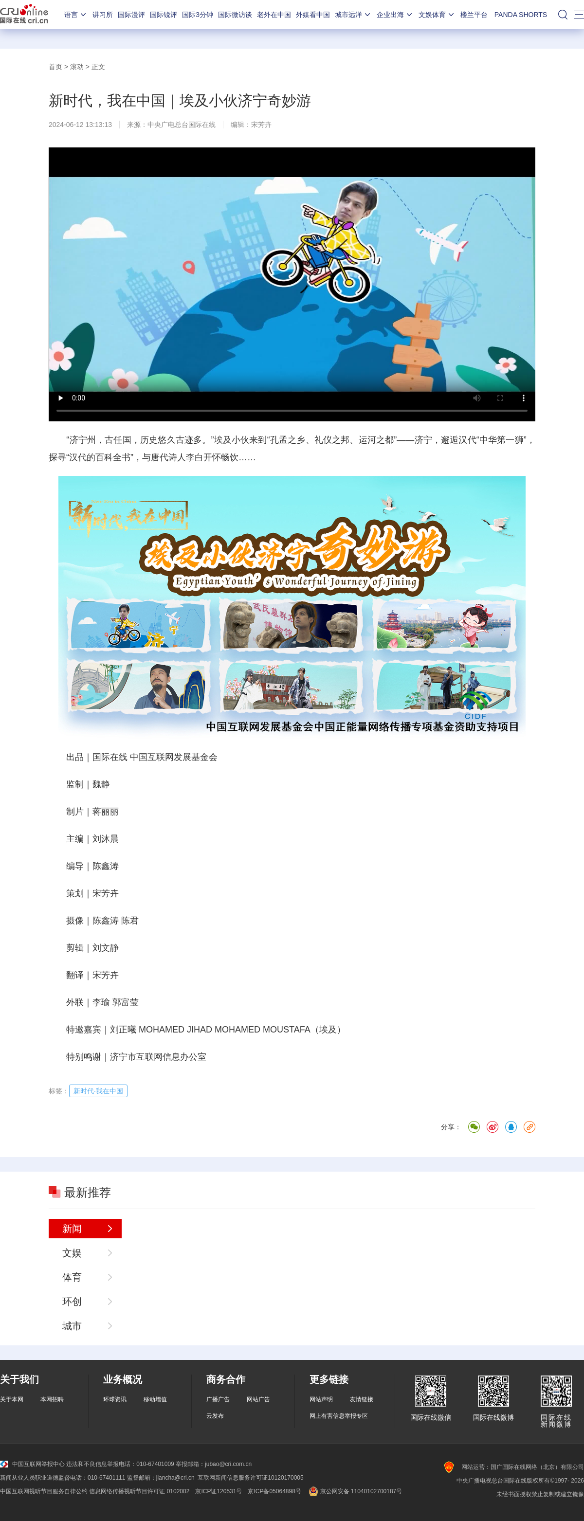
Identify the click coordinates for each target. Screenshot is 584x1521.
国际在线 (24, 14)
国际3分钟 (197, 14)
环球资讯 (115, 1399)
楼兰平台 (474, 14)
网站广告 (258, 1399)
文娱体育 (437, 14)
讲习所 (102, 14)
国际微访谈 (235, 14)
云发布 (215, 1415)
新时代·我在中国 (98, 1091)
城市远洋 (353, 14)
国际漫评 (131, 14)
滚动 (77, 67)
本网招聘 (52, 1399)
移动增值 (155, 1399)
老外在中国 (274, 14)
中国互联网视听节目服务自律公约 (44, 1491)
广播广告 (218, 1399)
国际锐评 (163, 14)
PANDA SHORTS (520, 14)
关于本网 (11, 1399)
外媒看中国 (313, 14)
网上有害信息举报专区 (339, 1415)
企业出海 (395, 14)
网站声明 (321, 1399)
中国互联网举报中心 (32, 1464)
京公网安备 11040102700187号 (354, 1491)
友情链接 (361, 1399)
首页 (55, 67)
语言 (76, 14)
